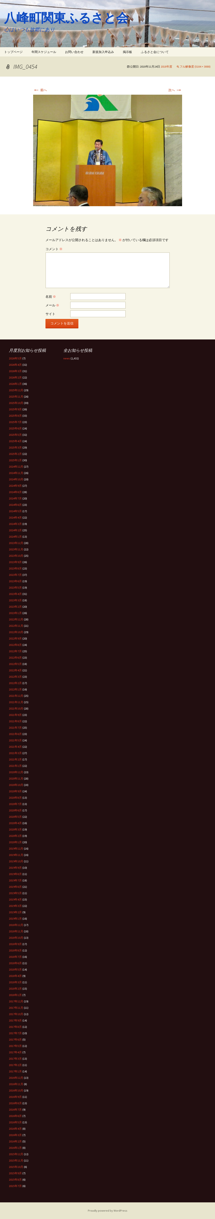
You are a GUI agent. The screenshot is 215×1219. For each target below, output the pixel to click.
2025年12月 (16, 390)
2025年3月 (15, 447)
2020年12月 (16, 772)
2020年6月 (15, 810)
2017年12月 (16, 1001)
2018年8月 (15, 950)
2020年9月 (15, 791)
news (66, 358)
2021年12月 (16, 696)
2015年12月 (16, 1154)
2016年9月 (15, 1097)
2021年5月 (15, 740)
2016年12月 (16, 1078)
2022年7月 (15, 651)
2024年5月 (15, 511)
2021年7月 (15, 727)
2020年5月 (15, 817)
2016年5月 (15, 1122)
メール (52, 305)
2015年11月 (16, 1160)
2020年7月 (15, 804)
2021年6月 (15, 734)
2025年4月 (15, 441)
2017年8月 (15, 1027)
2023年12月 (16, 543)
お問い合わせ (74, 52)
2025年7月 (15, 422)
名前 (50, 296)
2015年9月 (15, 1173)
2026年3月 (15, 371)
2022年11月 (16, 626)
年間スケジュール (43, 52)
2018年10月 (16, 938)
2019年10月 (16, 861)
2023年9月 (15, 562)
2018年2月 (15, 988)
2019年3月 (15, 906)
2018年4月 (15, 976)
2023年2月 (15, 606)
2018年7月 (15, 957)
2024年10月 (16, 479)
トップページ (13, 52)
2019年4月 (15, 899)
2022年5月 (15, 664)
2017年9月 (15, 1020)
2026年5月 (15, 358)
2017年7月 (15, 1033)
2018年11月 (16, 931)
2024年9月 (15, 486)
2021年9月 (15, 715)
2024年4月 (15, 517)
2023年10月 (16, 556)
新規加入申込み (103, 52)
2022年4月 (15, 670)
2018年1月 (15, 995)
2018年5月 (15, 969)
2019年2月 (15, 912)
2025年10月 (16, 403)
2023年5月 (15, 587)
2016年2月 (15, 1141)
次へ (175, 90)
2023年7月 (15, 575)
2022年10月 (16, 632)
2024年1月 (15, 536)
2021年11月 (16, 702)
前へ (40, 90)
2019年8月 (15, 874)
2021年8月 (15, 721)
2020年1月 (15, 842)
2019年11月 (16, 855)
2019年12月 (16, 848)
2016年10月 (16, 1090)
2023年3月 (15, 600)
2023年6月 (15, 581)
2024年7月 (15, 498)
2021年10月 (16, 708)
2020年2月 (15, 836)
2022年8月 (15, 645)
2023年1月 (15, 613)
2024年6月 (15, 505)
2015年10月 (16, 1167)
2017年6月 (15, 1039)
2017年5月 (15, 1046)
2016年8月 (15, 1103)
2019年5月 (15, 893)
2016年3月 (15, 1135)
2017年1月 (15, 1071)
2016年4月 (15, 1128)
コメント (54, 249)
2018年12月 (16, 925)
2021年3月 (15, 753)
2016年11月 (16, 1084)
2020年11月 (16, 778)
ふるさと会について (155, 52)
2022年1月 (15, 689)
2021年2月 (15, 759)
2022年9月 (15, 638)
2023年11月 (16, 549)
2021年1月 (15, 766)
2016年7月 (15, 1109)
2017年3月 (15, 1058)
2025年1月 (15, 460)
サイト (50, 314)
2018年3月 (15, 982)
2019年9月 (15, 867)
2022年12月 (16, 619)
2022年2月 (15, 683)
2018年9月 (15, 944)
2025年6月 (15, 428)
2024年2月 (15, 530)
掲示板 (127, 52)
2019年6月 (15, 887)
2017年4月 (15, 1052)
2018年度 (166, 66)
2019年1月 (15, 918)
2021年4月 (15, 747)
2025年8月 (15, 415)
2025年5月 (15, 435)
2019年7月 (15, 880)
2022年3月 (15, 676)
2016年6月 (15, 1116)
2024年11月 (16, 473)
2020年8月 (15, 797)
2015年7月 (15, 1186)
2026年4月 (15, 365)
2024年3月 (15, 524)
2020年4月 (15, 823)
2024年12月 (16, 466)
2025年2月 (15, 454)
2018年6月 (15, 963)
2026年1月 (15, 384)
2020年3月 (15, 829)
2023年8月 (15, 568)
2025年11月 (16, 396)
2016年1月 (15, 1148)
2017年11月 (16, 1008)
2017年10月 (16, 1014)
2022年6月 (15, 657)
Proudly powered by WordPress (107, 1210)
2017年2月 (15, 1065)
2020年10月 (16, 785)
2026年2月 (15, 377)
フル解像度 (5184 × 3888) (195, 66)
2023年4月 (15, 594)
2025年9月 (15, 409)
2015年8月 (15, 1179)
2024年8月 (15, 492)
